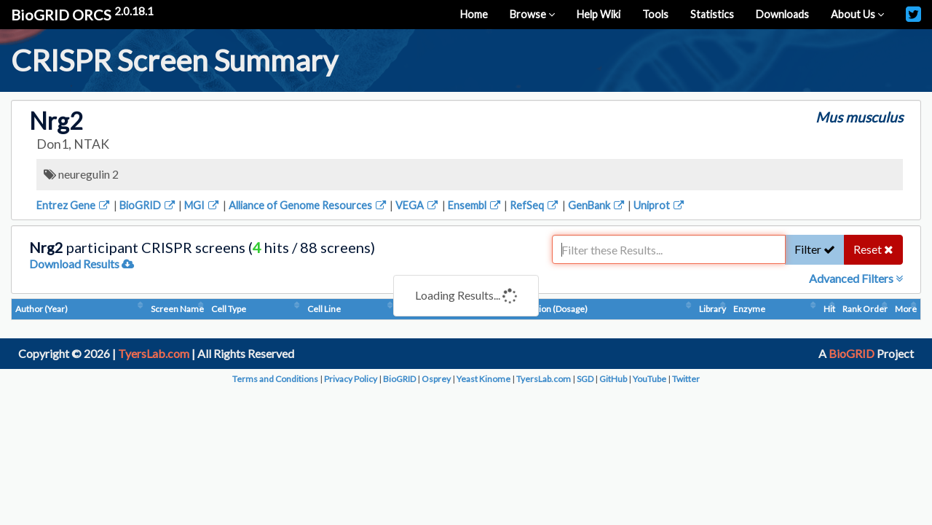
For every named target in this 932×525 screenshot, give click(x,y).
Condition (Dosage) (550, 308)
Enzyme (749, 308)
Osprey (436, 378)
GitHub (613, 378)
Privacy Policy (350, 378)
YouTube (649, 378)
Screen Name (177, 308)
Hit (829, 308)
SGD (585, 378)
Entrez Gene (73, 205)
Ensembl (475, 205)
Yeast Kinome (483, 378)
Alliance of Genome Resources (308, 205)
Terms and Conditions (275, 378)
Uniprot (659, 205)
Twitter (686, 378)
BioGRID (148, 205)
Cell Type (228, 308)
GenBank (597, 205)
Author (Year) (41, 308)
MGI (202, 205)
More (906, 308)
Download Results (81, 264)
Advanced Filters (856, 278)
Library (712, 308)
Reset (873, 249)
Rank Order (865, 308)
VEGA (417, 205)
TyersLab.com (153, 353)
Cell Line (324, 308)
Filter (814, 249)
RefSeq (535, 205)
